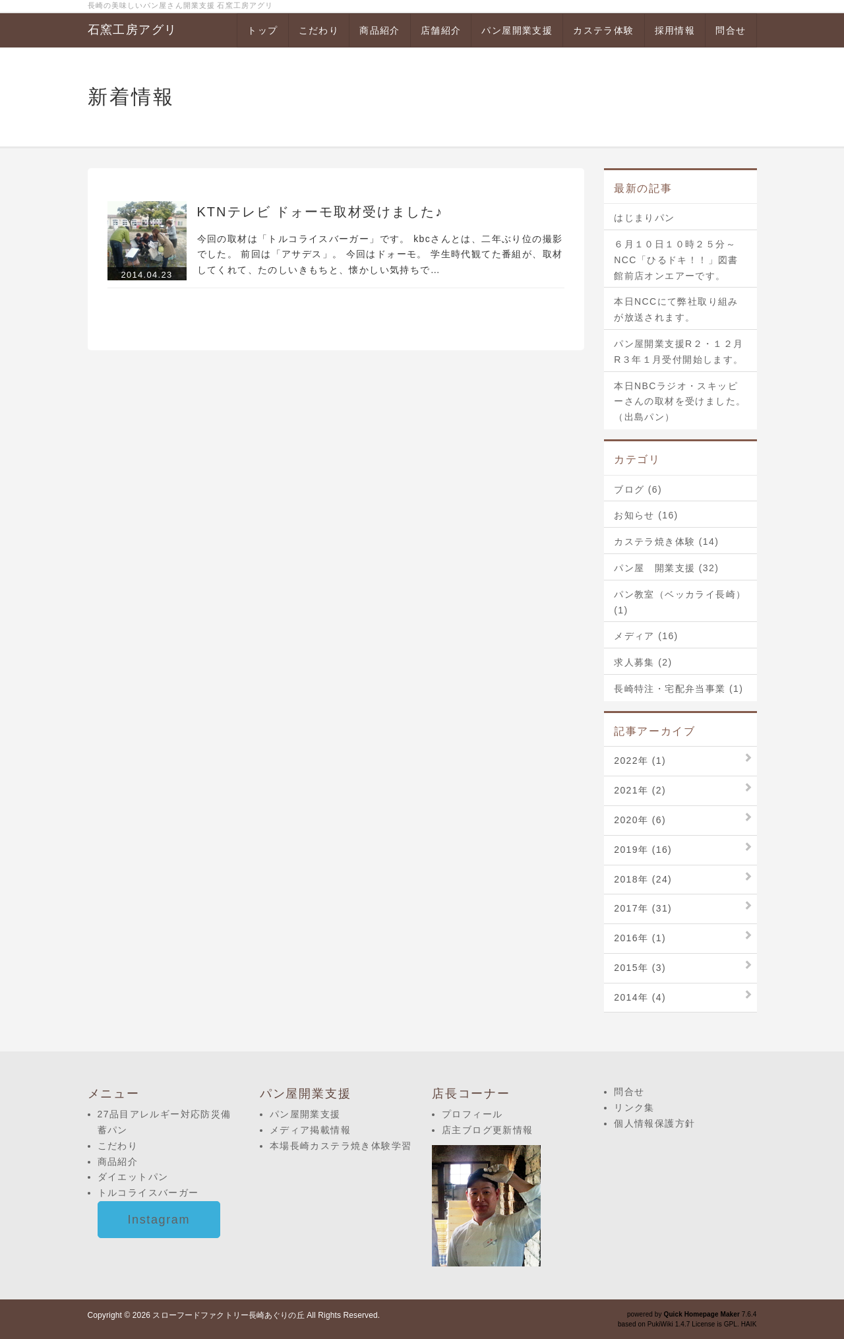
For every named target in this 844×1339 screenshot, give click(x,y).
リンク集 (634, 1107)
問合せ (730, 30)
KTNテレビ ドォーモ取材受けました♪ (320, 211)
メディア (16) (646, 636)
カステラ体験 (603, 30)
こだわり (319, 30)
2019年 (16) (643, 849)
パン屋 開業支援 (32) (666, 568)
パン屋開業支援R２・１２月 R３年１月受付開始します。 (680, 351)
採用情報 (675, 30)
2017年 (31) (643, 908)
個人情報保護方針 (654, 1123)
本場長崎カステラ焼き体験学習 (341, 1145)
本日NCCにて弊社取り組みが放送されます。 (676, 309)
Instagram (159, 1219)
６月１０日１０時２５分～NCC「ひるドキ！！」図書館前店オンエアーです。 (676, 260)
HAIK (749, 1324)
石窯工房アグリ (132, 29)
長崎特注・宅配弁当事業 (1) (678, 688)
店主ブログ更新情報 (487, 1130)
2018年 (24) (643, 879)
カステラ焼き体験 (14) (666, 541)
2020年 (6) (640, 820)
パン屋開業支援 (517, 30)
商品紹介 (379, 30)
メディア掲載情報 (310, 1130)
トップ (262, 30)
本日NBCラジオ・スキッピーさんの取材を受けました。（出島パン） (680, 402)
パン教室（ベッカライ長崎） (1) (680, 602)
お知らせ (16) (646, 515)
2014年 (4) (640, 997)
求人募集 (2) (643, 662)
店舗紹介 (441, 30)
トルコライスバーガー (148, 1192)
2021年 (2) (640, 790)
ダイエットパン (133, 1176)
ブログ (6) (638, 489)
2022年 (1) (640, 760)
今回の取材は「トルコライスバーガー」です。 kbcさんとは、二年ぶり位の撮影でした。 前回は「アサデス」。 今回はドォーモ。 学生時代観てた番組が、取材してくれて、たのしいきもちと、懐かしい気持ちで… (380, 255)
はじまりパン (644, 217)
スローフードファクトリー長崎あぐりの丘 (228, 1315)
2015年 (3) (640, 967)
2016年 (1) (640, 938)
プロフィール (472, 1114)
